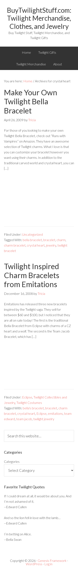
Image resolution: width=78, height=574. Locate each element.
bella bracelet (32, 240)
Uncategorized (32, 234)
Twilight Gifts (47, 52)
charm (61, 240)
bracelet (49, 240)
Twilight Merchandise (31, 64)
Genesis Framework (52, 561)
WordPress (34, 564)
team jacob (24, 419)
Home (26, 52)
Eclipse (27, 397)
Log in (48, 564)
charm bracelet (15, 245)
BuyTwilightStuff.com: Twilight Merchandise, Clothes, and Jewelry (39, 18)
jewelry (51, 245)
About (57, 64)
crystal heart (36, 245)
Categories (12, 461)
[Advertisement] (39, 201)
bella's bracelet (33, 408)
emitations (55, 413)
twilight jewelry (43, 419)
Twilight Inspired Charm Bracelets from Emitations (31, 275)
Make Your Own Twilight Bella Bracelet (30, 101)
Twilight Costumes (29, 403)
